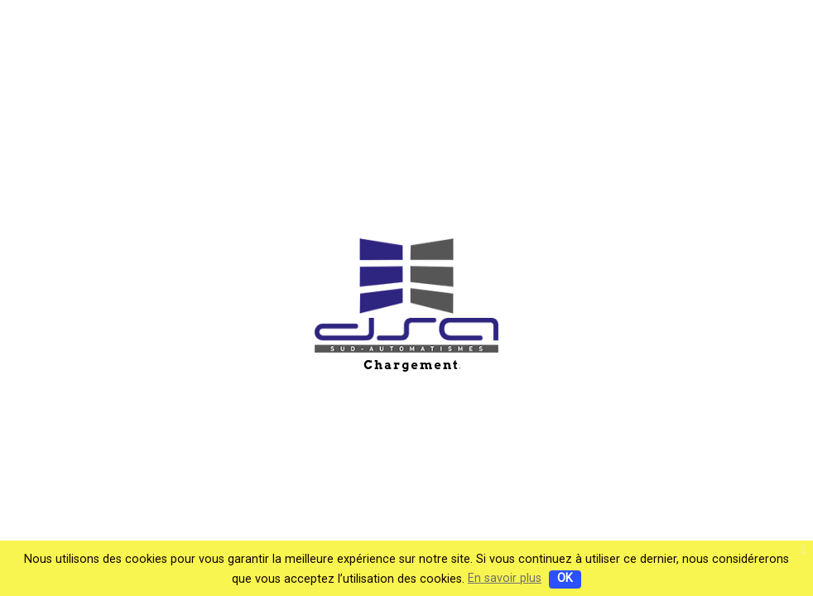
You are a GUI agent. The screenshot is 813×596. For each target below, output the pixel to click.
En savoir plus (504, 578)
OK (565, 578)
